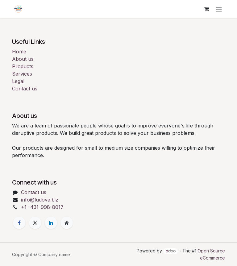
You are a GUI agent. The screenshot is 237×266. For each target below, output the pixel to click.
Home (19, 51)
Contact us (24, 88)
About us (23, 59)
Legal (18, 81)
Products (22, 66)
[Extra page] (66, 223)
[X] (35, 223)
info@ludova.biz (39, 200)
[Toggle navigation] (219, 8)
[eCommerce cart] (206, 9)
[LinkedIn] (51, 223)
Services (22, 74)
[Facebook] (19, 223)
